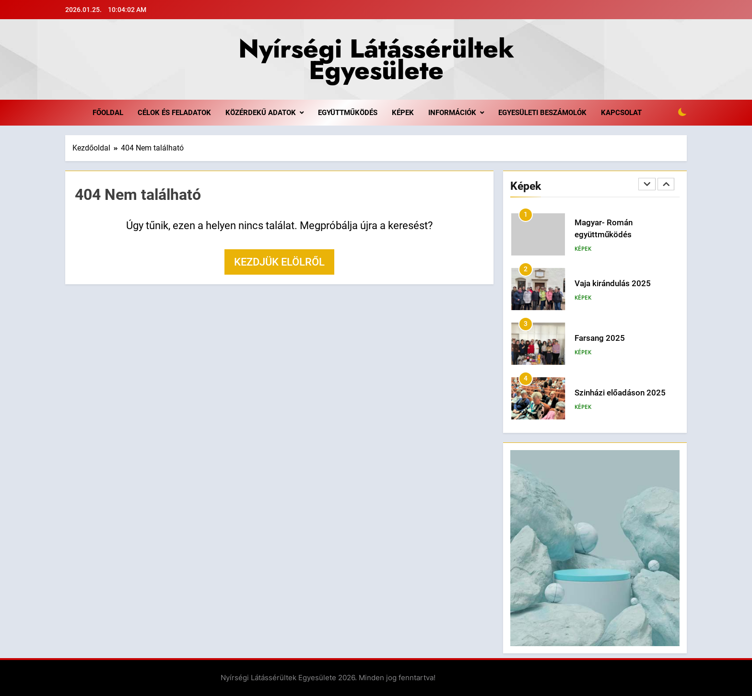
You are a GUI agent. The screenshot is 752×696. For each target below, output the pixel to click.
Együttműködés (347, 112)
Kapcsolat (621, 112)
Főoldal (108, 112)
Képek (403, 112)
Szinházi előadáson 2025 (620, 392)
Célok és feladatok (174, 112)
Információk (452, 112)
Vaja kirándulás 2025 (613, 283)
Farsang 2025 (600, 338)
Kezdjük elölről (279, 262)
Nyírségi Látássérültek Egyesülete (376, 59)
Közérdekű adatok (260, 112)
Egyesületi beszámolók (542, 112)
